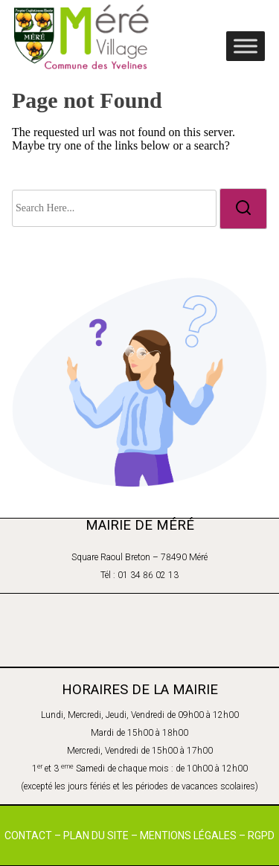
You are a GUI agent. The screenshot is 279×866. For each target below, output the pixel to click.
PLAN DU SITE (96, 835)
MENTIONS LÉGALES (188, 835)
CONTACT (28, 835)
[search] (243, 208)
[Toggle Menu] (245, 46)
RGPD (261, 835)
